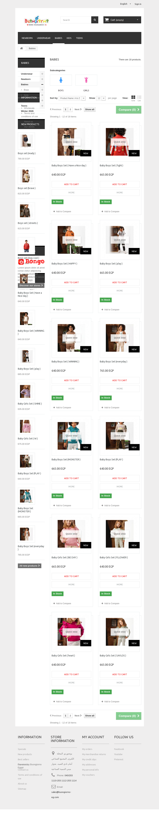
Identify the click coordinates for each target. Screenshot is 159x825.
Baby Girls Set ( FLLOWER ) (114, 557)
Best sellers (23, 759)
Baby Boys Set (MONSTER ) (66, 459)
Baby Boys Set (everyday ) (113, 361)
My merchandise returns (94, 754)
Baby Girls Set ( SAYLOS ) (113, 655)
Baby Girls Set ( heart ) (63, 655)
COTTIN (24, 692)
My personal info (90, 769)
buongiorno (26, 687)
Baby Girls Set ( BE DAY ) (64, 557)
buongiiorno (26, 697)
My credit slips (89, 759)
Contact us (23, 769)
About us (28, 147)
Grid (133, 98)
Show (92, 98)
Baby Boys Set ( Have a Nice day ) (69, 165)
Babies (58, 38)
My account (93, 737)
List (139, 98)
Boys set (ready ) (27, 194)
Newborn (27, 38)
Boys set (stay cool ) (28, 298)
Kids (69, 38)
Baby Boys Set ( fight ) (111, 165)
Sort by (54, 98)
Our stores (28, 152)
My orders (87, 749)
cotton (23, 682)
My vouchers (88, 775)
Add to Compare (63, 211)
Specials (22, 749)
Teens (79, 38)
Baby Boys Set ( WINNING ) (65, 361)
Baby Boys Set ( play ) (29, 409)
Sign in (138, 4)
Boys (26, 89)
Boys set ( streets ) (28, 263)
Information (29, 124)
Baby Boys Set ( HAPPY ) (64, 263)
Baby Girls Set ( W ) (28, 479)
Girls (25, 95)
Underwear (43, 38)
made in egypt (27, 676)
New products (30, 165)
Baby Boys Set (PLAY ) (29, 514)
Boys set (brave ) (27, 229)
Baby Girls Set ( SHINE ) (30, 444)
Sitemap (22, 789)
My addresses (89, 764)
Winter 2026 (27, 111)
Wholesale (28, 133)
